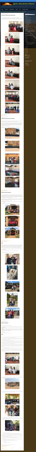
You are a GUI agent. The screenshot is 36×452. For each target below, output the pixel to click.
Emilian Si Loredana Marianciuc (28, 58)
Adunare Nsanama (5, 115)
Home (2, 9)
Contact (17, 9)
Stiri (20, 9)
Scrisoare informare (5, 446)
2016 (26, 48)
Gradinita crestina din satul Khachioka (8, 118)
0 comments (9, 114)
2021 (26, 38)
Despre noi (6, 9)
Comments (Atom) (6, 449)
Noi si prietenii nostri (28, 23)
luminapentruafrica (28, 55)
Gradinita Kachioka (28, 19)
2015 (26, 49)
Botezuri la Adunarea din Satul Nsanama (8, 15)
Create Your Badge (26, 59)
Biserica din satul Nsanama (6, 192)
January (27, 46)
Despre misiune (12, 9)
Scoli (26, 25)
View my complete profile (27, 56)
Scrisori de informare (25, 9)
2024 (26, 36)
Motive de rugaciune (28, 22)
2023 (26, 37)
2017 (2, 334)
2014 (26, 50)
